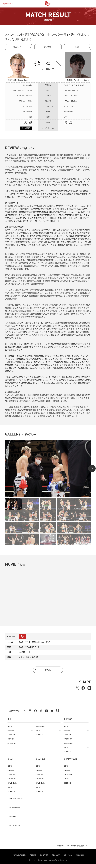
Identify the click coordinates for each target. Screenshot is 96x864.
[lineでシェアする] (89, 688)
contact (44, 855)
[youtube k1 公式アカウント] (52, 711)
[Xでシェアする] (77, 688)
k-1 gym (12, 817)
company (68, 855)
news (10, 726)
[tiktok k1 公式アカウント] (41, 711)
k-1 (15, 799)
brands (11, 739)
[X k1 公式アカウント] (24, 711)
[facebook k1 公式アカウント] (35, 711)
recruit (56, 855)
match (11, 730)
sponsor (12, 743)
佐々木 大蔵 (24, 657)
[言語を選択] (7, 3)
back (48, 669)
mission (80, 855)
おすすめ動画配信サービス (79, 846)
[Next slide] (92, 468)
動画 (77, 47)
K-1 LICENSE (14, 826)
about (38, 730)
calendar (40, 726)
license (39, 734)
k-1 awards (14, 808)
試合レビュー (18, 47)
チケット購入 (26, 128)
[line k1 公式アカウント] (46, 711)
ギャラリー (48, 47)
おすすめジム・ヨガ (63, 846)
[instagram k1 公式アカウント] (30, 711)
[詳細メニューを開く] (92, 3)
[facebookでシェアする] (83, 688)
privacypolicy (19, 855)
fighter (11, 734)
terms (33, 855)
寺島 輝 (35, 657)
